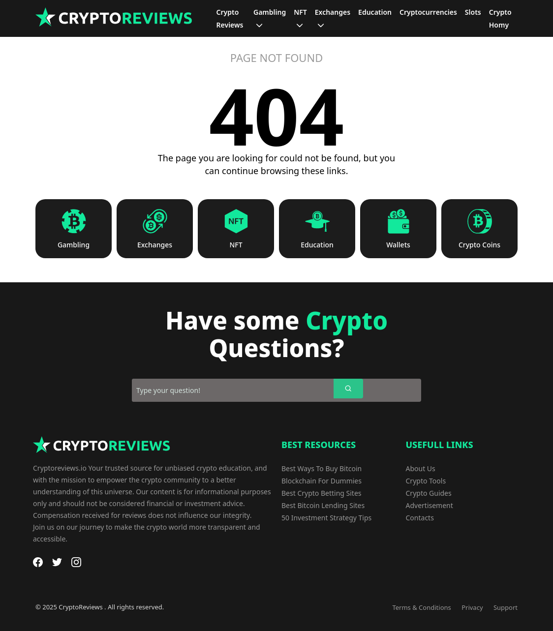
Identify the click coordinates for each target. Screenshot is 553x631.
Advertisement (429, 505)
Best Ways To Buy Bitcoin (321, 468)
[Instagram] (76, 562)
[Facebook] (38, 562)
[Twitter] (57, 562)
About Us (420, 468)
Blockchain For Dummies (321, 480)
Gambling (74, 245)
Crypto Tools (426, 480)
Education (317, 245)
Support (505, 607)
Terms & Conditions (421, 607)
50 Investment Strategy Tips (326, 517)
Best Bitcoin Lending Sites (323, 505)
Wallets (398, 245)
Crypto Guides (429, 493)
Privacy (472, 607)
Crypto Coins (479, 245)
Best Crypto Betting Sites (321, 493)
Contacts (420, 517)
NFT (235, 245)
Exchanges (154, 245)
